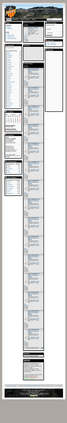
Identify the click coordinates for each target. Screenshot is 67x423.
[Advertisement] (33, 53)
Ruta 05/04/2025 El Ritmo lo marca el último (33, 294)
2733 (19, 165)
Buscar (8, 26)
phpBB (28, 390)
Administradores (33, 377)
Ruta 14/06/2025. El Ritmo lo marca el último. (33, 107)
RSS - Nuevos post (52, 42)
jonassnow (10, 104)
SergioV (9, 76)
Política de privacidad (11, 38)
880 (19, 172)
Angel (9, 172)
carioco (9, 59)
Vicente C (10, 99)
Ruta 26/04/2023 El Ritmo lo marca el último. (33, 238)
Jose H (9, 165)
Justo (9, 191)
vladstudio (46, 393)
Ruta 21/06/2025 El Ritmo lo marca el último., (33, 89)
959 (19, 170)
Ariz (8, 52)
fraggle (9, 53)
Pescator (9, 83)
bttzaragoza (30, 30)
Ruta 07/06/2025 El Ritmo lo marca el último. (33, 126)
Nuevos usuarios (33, 27)
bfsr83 (9, 183)
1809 (19, 168)
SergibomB (10, 55)
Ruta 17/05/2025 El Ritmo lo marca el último (33, 182)
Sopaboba (10, 92)
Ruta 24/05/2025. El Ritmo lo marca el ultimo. (33, 163)
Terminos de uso (10, 36)
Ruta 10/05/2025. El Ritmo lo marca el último (33, 201)
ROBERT (10, 57)
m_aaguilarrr (10, 188)
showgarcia (10, 184)
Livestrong (10, 73)
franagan (9, 89)
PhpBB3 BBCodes (34, 393)
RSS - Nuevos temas (52, 44)
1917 (19, 167)
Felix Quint (10, 168)
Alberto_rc (10, 190)
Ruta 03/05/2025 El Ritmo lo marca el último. (33, 219)
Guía (8, 33)
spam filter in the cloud (34, 392)
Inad (8, 170)
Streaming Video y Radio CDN (33, 391)
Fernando (10, 62)
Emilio (9, 106)
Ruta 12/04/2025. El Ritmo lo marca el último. (33, 275)
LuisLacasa (10, 74)
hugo (9, 97)
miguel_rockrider (11, 81)
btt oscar (9, 69)
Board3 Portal (30, 382)
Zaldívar (9, 60)
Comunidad (14, 386)
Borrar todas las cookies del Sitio (32, 385)
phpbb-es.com (43, 394)
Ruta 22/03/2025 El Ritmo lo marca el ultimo (33, 331)
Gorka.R (9, 64)
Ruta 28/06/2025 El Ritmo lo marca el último (33, 70)
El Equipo (21, 385)
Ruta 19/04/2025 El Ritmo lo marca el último (33, 256)
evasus (9, 71)
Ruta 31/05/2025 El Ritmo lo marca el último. (33, 145)
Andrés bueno (11, 193)
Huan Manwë (35, 394)
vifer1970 (8, 156)
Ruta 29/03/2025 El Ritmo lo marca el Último (33, 312)
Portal (8, 386)
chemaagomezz (11, 186)
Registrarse (9, 28)
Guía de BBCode (10, 35)
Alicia (9, 101)
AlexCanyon (10, 103)
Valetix (9, 96)
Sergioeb (9, 67)
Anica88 (9, 85)
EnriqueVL (10, 87)
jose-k (9, 80)
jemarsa (9, 78)
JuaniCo (9, 90)
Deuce (9, 94)
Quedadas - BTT (35, 76)
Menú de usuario (51, 23)
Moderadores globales (29, 378)
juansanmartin (11, 66)
